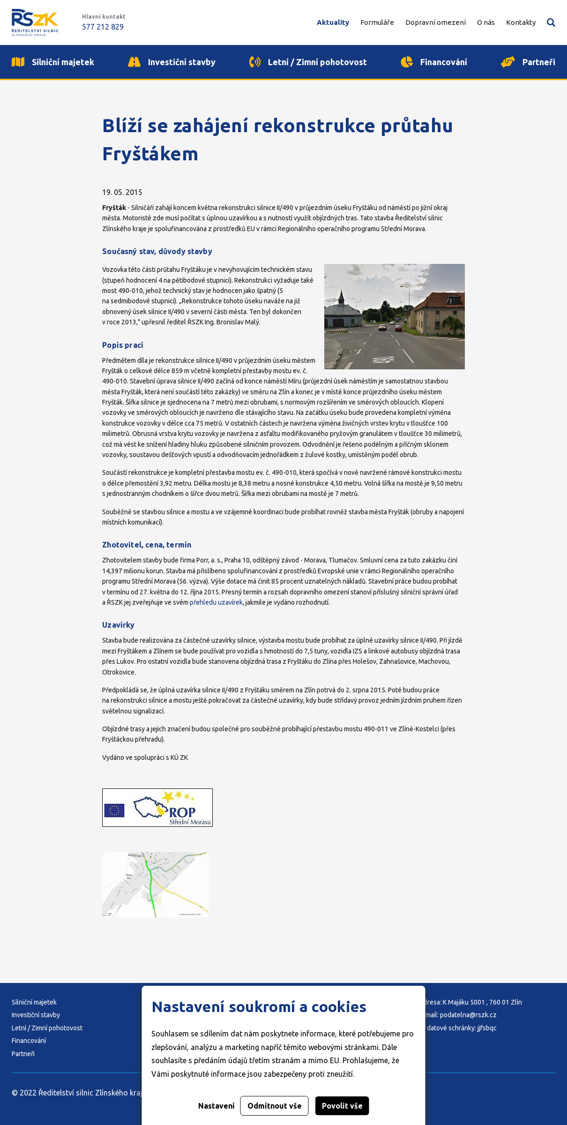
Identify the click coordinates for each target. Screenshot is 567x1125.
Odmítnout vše (274, 1106)
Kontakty (521, 22)
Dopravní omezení (435, 22)
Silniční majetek (34, 1002)
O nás (486, 22)
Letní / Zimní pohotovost (47, 1028)
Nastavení (216, 1106)
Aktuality (333, 22)
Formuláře (377, 22)
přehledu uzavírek (216, 602)
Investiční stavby (36, 1015)
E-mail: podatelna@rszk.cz (458, 1015)
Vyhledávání (551, 22)
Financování (29, 1040)
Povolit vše (342, 1106)
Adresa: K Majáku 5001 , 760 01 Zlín (470, 1002)
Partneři (23, 1054)
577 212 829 (103, 26)
